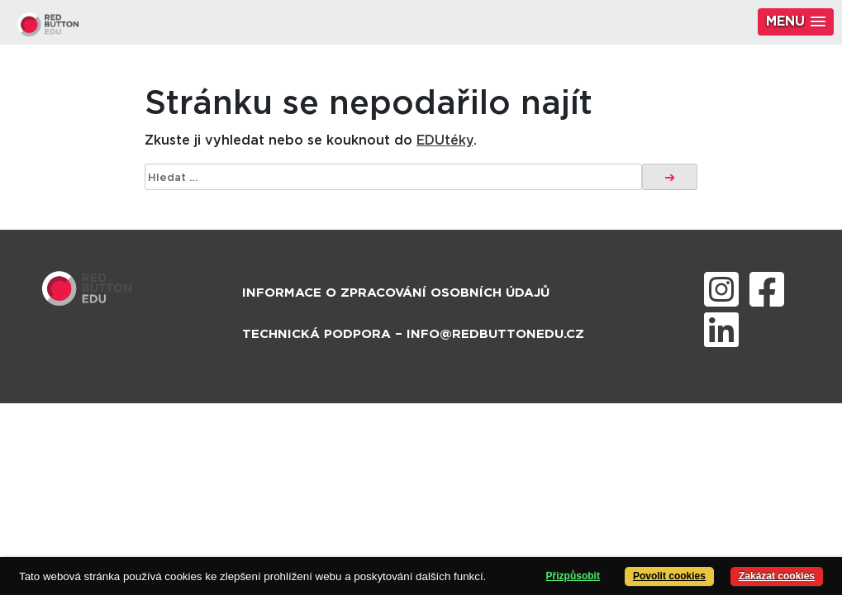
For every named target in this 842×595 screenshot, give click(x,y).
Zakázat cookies (777, 576)
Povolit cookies (669, 576)
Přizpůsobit (573, 576)
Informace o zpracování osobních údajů (395, 293)
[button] (796, 22)
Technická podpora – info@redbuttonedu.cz (413, 334)
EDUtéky (444, 140)
